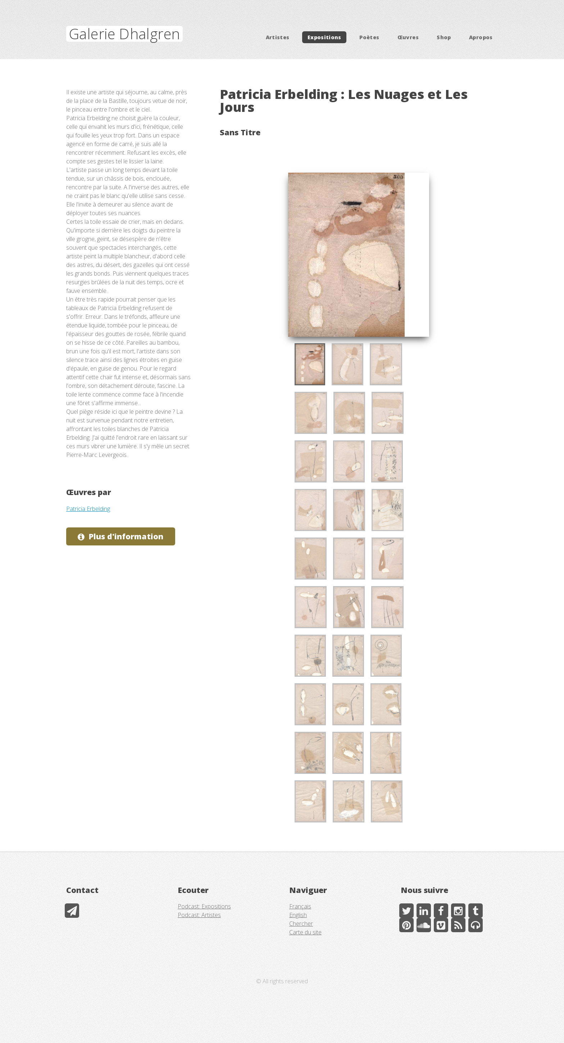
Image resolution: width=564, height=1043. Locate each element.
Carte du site (305, 932)
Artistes (278, 37)
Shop (444, 37)
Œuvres (408, 37)
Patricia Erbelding (88, 509)
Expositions (324, 37)
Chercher (301, 924)
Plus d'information (125, 536)
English (298, 915)
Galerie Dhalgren (124, 34)
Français (300, 906)
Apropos (481, 37)
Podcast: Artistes (199, 915)
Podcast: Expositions (204, 906)
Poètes (369, 37)
